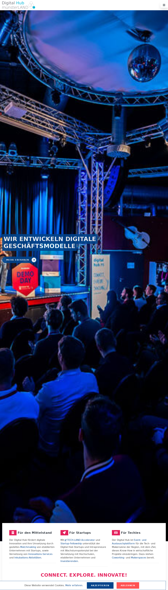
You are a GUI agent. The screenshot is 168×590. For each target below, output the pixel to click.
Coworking (118, 557)
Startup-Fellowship (71, 543)
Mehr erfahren (21, 260)
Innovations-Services (40, 554)
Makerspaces (138, 557)
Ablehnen (128, 585)
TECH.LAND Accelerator (80, 540)
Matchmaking (28, 547)
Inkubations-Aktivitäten (27, 557)
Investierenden (69, 561)
